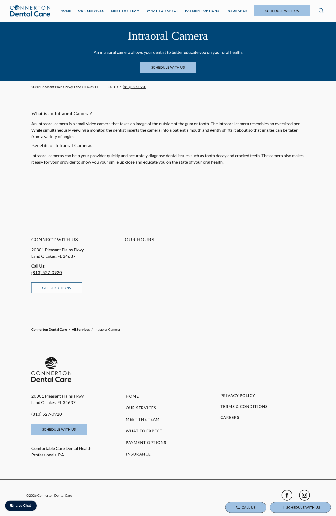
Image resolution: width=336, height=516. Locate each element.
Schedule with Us (282, 11)
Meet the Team (125, 10)
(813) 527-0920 (134, 87)
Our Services (91, 10)
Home (65, 10)
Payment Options (202, 10)
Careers (230, 417)
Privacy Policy (237, 395)
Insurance (237, 10)
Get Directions (56, 288)
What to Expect (162, 10)
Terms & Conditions (244, 406)
